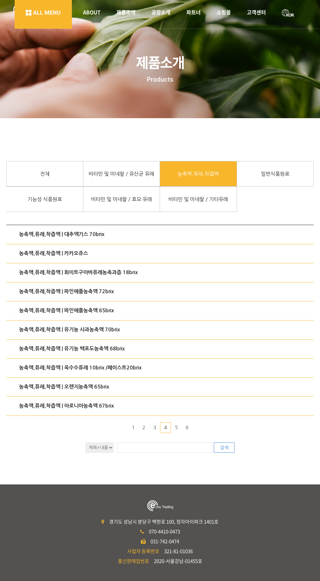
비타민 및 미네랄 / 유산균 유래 (121, 173)
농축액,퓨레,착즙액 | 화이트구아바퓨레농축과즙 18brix (78, 272)
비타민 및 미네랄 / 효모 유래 (121, 199)
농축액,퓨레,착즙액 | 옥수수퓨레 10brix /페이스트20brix (80, 367)
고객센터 (256, 12)
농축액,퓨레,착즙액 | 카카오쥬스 (53, 253)
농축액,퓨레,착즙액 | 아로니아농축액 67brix (66, 405)
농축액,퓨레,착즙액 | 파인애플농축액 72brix (66, 291)
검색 (224, 447)
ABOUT (92, 12)
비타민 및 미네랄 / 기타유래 (198, 199)
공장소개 (160, 12)
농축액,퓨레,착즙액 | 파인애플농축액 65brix (66, 310)
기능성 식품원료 (44, 199)
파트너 (193, 12)
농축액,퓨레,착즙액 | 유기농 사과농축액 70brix (69, 329)
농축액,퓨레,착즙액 (198, 173)
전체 (45, 173)
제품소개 (126, 12)
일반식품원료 (275, 173)
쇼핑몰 (224, 12)
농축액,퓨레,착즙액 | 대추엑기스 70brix (61, 234)
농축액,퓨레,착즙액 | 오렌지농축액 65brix (64, 386)
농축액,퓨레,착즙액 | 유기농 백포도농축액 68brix (72, 348)
